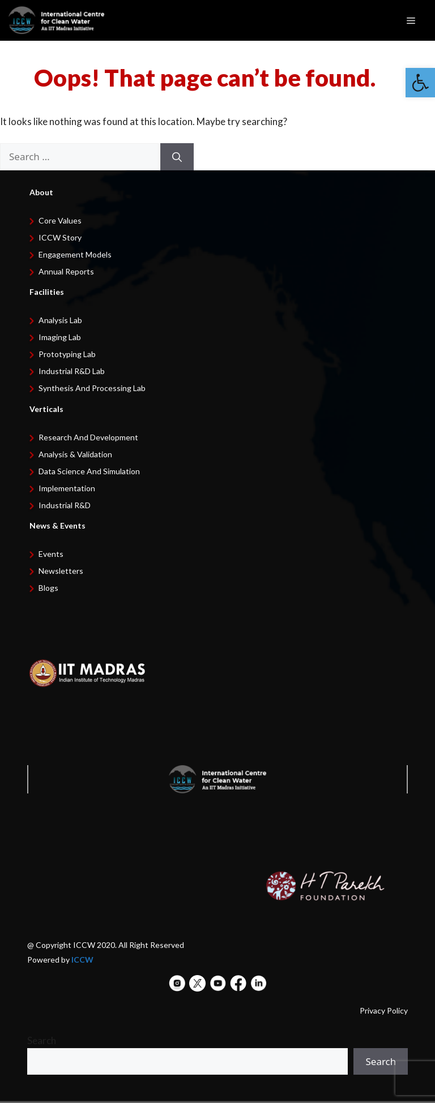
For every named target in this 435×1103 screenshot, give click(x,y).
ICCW (82, 959)
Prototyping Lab (67, 354)
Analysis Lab (60, 320)
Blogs (48, 588)
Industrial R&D (65, 505)
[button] (420, 82)
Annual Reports (66, 271)
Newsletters (61, 571)
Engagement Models (75, 254)
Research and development (88, 437)
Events (51, 554)
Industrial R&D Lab (72, 371)
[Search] (177, 156)
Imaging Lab (60, 337)
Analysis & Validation (75, 454)
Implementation (67, 488)
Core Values (60, 220)
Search (41, 1040)
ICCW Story (60, 237)
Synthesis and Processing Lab (92, 388)
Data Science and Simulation (89, 471)
